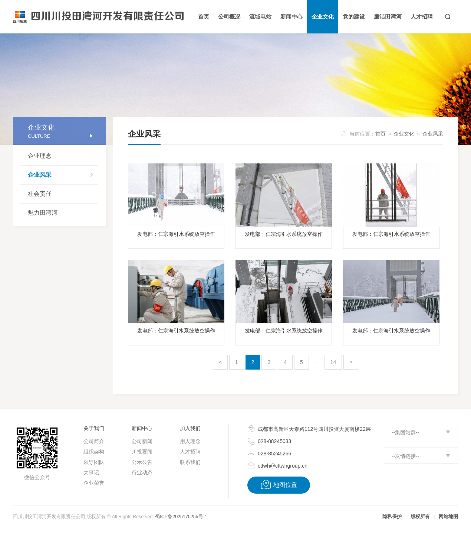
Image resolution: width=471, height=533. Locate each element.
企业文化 (403, 134)
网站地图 (448, 516)
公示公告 (142, 462)
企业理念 (40, 156)
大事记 (91, 472)
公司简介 (93, 441)
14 (333, 362)
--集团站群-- (405, 432)
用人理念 (190, 441)
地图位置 (278, 484)
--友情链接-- (405, 456)
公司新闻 (142, 441)
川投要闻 (142, 452)
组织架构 (93, 452)
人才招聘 (190, 452)
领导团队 (93, 462)
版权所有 (420, 516)
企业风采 (63, 175)
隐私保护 (392, 516)
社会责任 (40, 194)
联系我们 (190, 462)
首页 (380, 134)
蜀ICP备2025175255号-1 (181, 516)
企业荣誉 (93, 483)
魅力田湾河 (42, 212)
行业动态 (142, 472)
